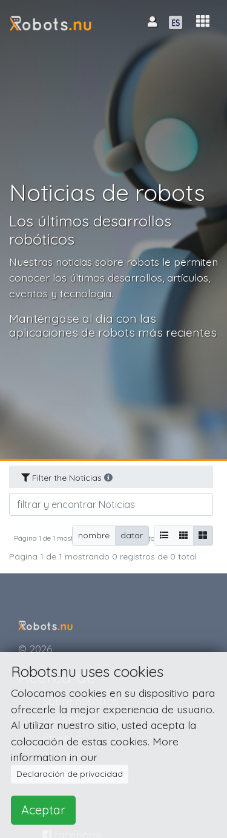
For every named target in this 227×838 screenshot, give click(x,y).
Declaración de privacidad (69, 773)
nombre (94, 535)
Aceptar (43, 809)
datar (131, 535)
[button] (202, 21)
